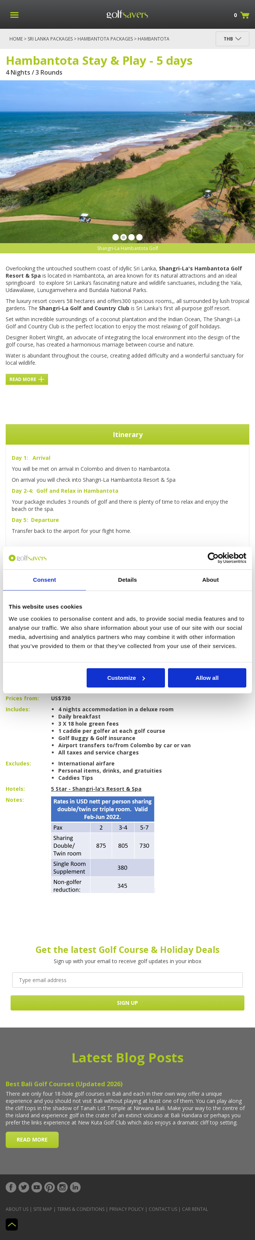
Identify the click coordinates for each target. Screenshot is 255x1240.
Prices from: (22, 698)
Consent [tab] (44, 579)
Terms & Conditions (80, 1209)
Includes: (18, 709)
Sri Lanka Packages (50, 39)
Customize (126, 678)
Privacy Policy (126, 1209)
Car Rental (195, 1209)
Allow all (207, 678)
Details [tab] (127, 579)
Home (16, 39)
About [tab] (210, 579)
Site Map (42, 1209)
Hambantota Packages (105, 39)
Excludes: (18, 763)
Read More (26, 379)
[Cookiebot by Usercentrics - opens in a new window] (213, 558)
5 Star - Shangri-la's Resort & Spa (96, 788)
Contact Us (163, 1209)
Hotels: (15, 788)
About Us (17, 1209)
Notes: (15, 799)
